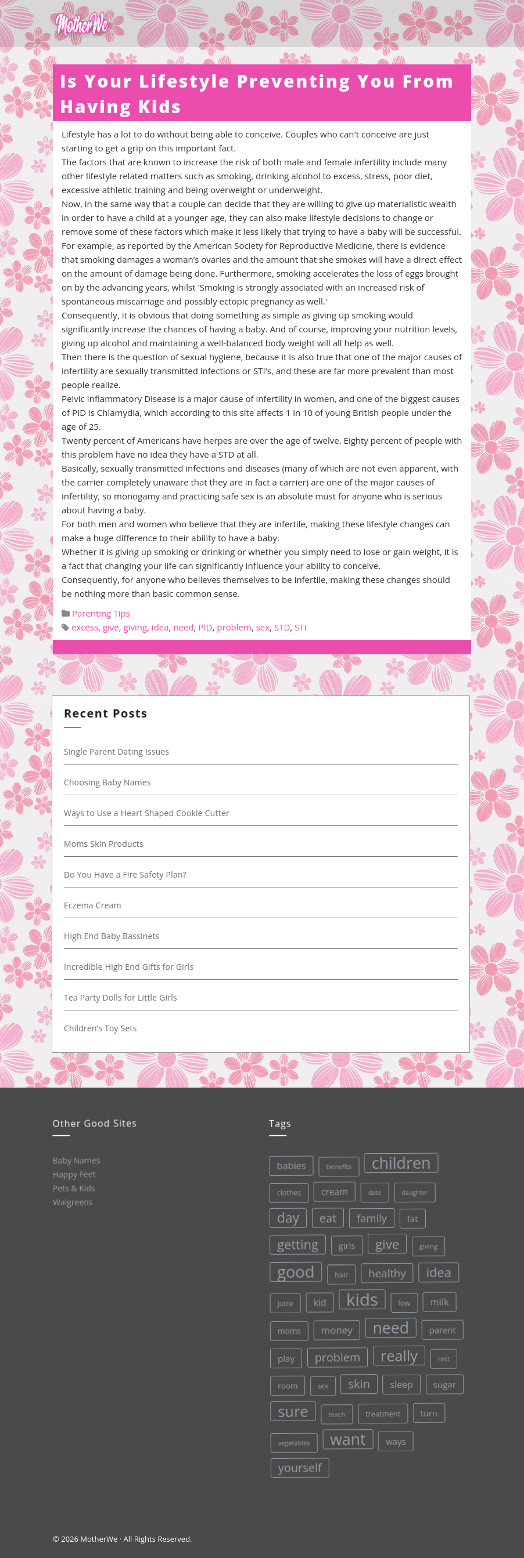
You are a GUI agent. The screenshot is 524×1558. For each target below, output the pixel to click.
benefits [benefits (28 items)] (334, 1165)
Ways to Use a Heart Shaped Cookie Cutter (148, 812)
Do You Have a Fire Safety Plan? (127, 874)
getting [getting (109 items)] (294, 1243)
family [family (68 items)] (368, 1216)
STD (282, 627)
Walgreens (72, 1201)
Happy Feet (73, 1173)
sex (263, 627)
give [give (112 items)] (384, 1242)
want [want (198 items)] (347, 1437)
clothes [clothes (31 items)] (284, 1192)
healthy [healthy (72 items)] (384, 1270)
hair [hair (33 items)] (338, 1273)
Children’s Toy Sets (102, 1028)
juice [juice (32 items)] (283, 1303)
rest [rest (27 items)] (442, 1356)
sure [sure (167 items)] (292, 1410)
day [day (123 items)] (284, 1217)
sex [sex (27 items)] (321, 1385)
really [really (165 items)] (396, 1353)
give (111, 627)
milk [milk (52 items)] (437, 1299)
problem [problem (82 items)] (335, 1356)
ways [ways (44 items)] (395, 1439)
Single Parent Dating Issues (118, 751)
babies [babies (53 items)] (287, 1165)
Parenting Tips (101, 613)
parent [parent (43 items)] (439, 1327)
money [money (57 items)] (334, 1329)
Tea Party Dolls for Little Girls (122, 997)
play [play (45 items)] (283, 1358)
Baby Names (75, 1160)
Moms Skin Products (105, 843)
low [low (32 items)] (402, 1300)
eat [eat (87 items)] (324, 1217)
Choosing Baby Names (109, 782)
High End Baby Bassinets (113, 935)
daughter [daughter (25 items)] (410, 1190)
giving (136, 627)
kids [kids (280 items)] (359, 1298)
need (183, 627)
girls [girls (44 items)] (343, 1244)
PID (205, 627)
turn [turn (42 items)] (427, 1410)
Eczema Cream (94, 905)
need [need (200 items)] (388, 1326)
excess (84, 627)
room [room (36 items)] (286, 1385)
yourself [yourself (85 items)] (300, 1467)
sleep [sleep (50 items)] (400, 1382)
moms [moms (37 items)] (287, 1330)
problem (234, 627)
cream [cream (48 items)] (330, 1190)
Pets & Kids (73, 1187)
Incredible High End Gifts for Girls (131, 966)
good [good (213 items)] (292, 1271)
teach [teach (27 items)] (335, 1413)
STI (301, 627)
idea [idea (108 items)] (435, 1269)
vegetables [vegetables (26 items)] (293, 1442)
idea (160, 627)
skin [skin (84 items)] (358, 1382)
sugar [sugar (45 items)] (443, 1382)
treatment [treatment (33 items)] (382, 1411)
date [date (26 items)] (370, 1190)
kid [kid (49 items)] (317, 1301)
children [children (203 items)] (396, 1160)
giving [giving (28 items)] (425, 1243)
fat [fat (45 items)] (408, 1216)
